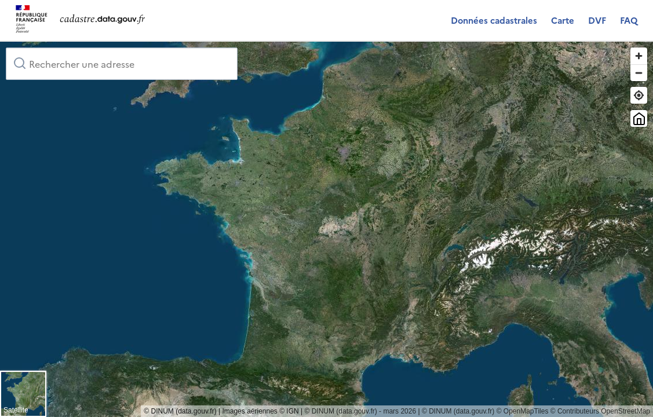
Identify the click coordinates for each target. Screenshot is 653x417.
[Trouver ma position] (638, 95)
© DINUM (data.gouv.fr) (458, 411)
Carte (562, 20)
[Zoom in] (638, 55)
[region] (326, 229)
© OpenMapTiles (523, 411)
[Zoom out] (638, 72)
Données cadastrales (494, 20)
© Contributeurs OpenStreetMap (600, 411)
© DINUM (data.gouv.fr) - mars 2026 (360, 411)
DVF (597, 20)
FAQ (628, 20)
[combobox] (122, 63)
